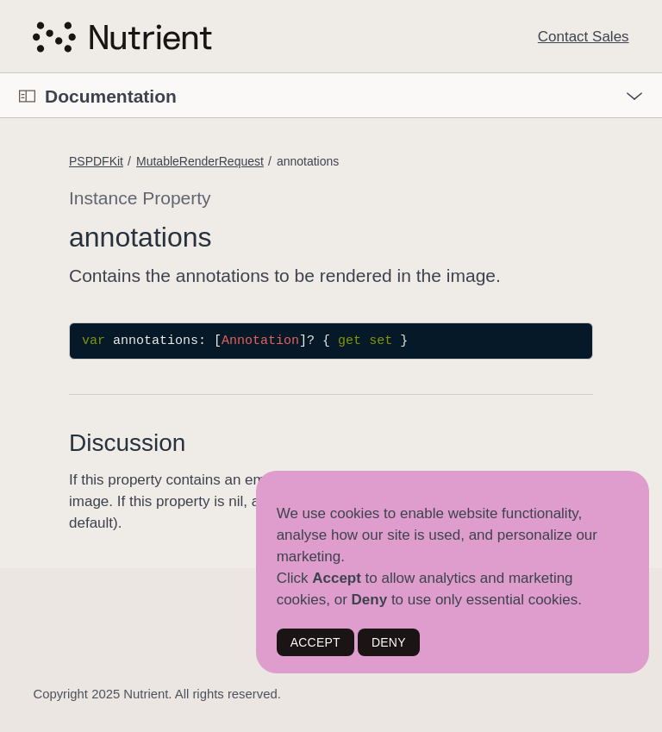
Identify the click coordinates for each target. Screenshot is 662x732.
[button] (0, 73)
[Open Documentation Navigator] (27, 96)
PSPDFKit (96, 161)
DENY (389, 642)
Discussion (127, 442)
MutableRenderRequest (200, 161)
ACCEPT (315, 642)
